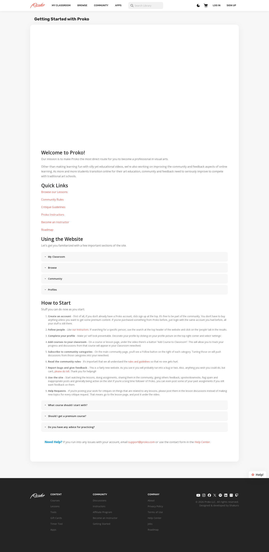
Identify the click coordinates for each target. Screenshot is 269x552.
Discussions (99, 500)
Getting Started (101, 523)
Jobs (150, 523)
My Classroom (61, 5)
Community (101, 5)
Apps (118, 5)
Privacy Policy (155, 506)
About (151, 500)
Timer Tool (56, 523)
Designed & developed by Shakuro (219, 505)
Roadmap (153, 529)
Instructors (99, 506)
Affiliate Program (102, 512)
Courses (55, 500)
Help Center (154, 518)
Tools (53, 512)
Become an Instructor (105, 518)
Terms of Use (155, 512)
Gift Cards (56, 518)
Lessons (55, 506)
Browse (82, 5)
